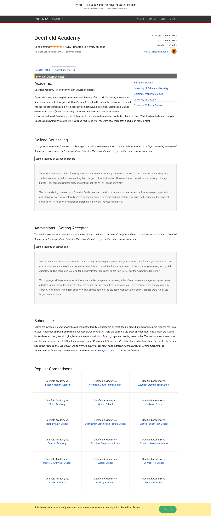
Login (163, 19)
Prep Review (41, 18)
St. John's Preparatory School (105, 443)
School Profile (43, 69)
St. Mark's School (57, 482)
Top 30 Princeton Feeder (156, 51)
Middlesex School (153, 404)
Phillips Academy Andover (57, 384)
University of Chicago (145, 99)
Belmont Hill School (154, 462)
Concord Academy (57, 443)
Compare (152, 19)
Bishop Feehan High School (154, 423)
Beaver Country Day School (57, 462)
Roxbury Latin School (57, 423)
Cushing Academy (105, 482)
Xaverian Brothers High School (153, 384)
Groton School (105, 404)
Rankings (56, 19)
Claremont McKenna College (148, 94)
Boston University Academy (154, 443)
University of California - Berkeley (151, 88)
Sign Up (173, 19)
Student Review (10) (64, 70)
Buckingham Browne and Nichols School (105, 423)
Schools (140, 19)
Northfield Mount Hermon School (105, 384)
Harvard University (143, 82)
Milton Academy (57, 404)
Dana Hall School (153, 482)
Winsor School (105, 462)
